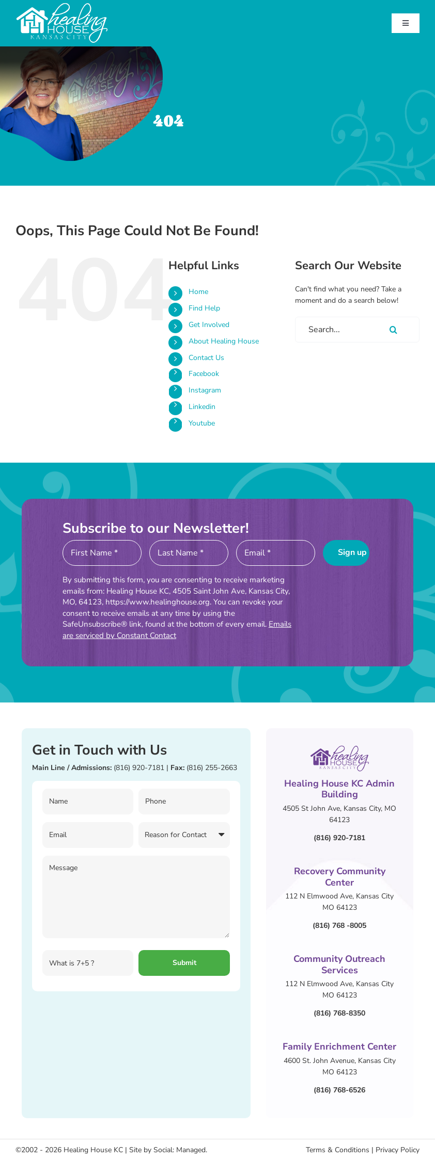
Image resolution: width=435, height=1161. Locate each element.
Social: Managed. (180, 1150)
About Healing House (224, 341)
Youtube (202, 423)
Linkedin (202, 407)
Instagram (205, 390)
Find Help (204, 308)
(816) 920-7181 (139, 768)
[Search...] (357, 329)
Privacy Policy (398, 1150)
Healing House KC (93, 1150)
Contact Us (206, 358)
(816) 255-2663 (212, 768)
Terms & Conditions (337, 1150)
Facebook (204, 374)
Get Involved (209, 325)
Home (198, 292)
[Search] (394, 329)
